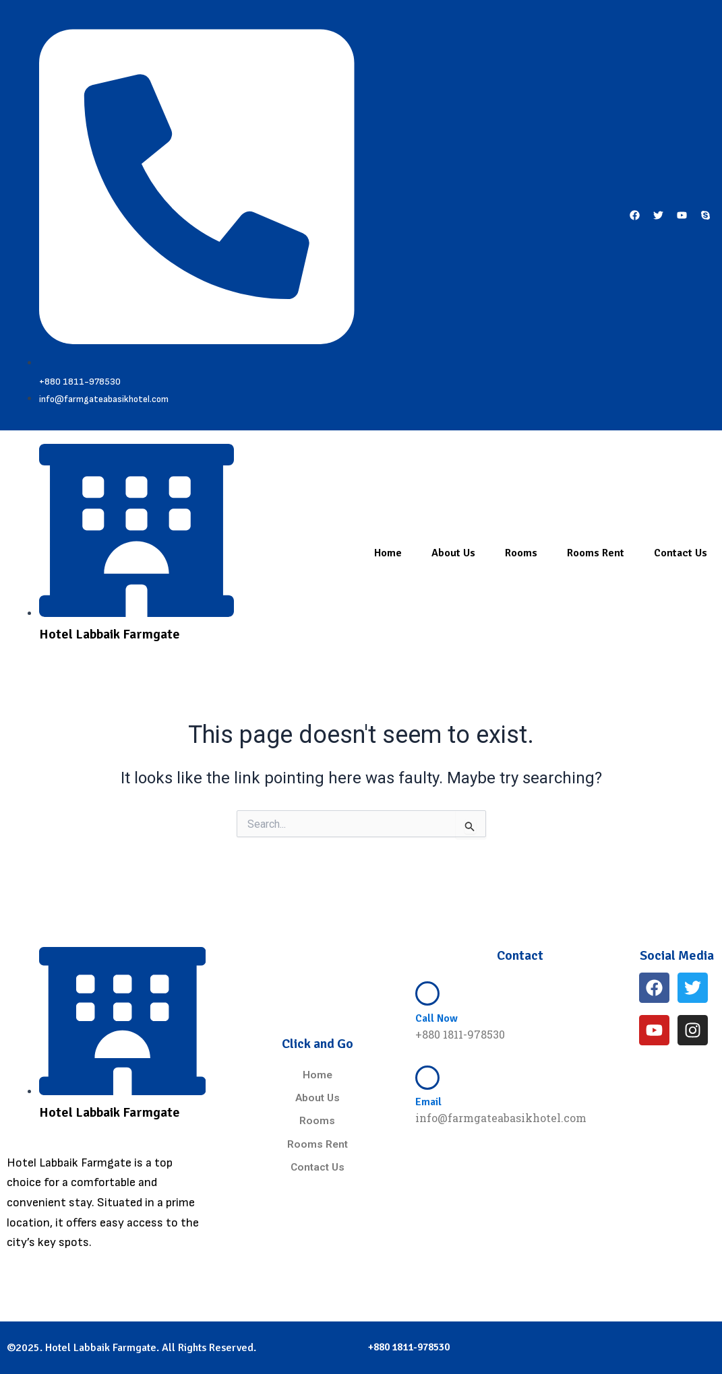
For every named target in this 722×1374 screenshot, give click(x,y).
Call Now (436, 1018)
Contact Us (680, 553)
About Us (453, 553)
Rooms (521, 553)
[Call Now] (427, 993)
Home (388, 553)
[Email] (427, 1078)
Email (428, 1102)
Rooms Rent (595, 553)
